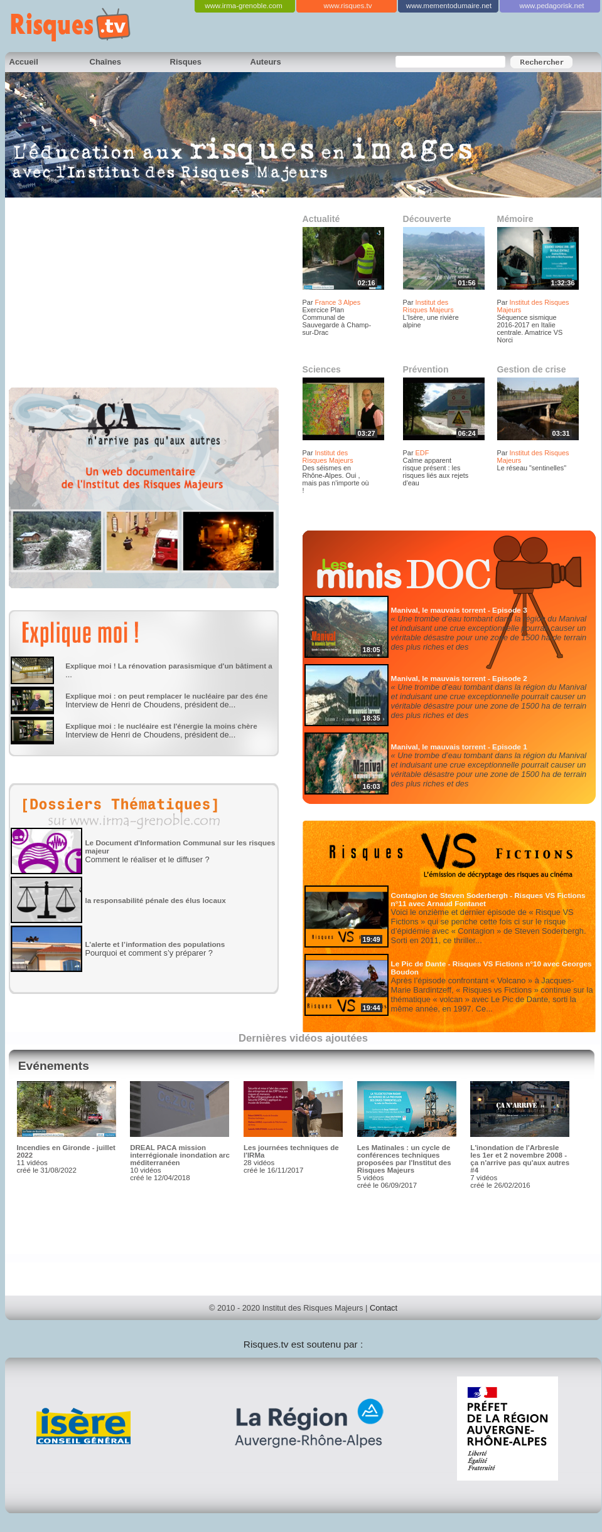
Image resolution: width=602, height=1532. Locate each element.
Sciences (322, 369)
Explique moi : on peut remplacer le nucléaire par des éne (166, 696)
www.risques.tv (348, 5)
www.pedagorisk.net (551, 5)
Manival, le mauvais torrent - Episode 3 (459, 610)
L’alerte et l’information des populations (155, 944)
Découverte (427, 219)
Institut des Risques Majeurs (428, 306)
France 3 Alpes (338, 302)
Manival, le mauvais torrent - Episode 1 (459, 746)
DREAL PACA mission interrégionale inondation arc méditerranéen (180, 1155)
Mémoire (515, 219)
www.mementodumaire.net (449, 5)
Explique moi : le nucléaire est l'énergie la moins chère (161, 726)
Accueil (23, 61)
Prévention (426, 369)
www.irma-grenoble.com (243, 5)
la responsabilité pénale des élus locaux (155, 900)
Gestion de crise (531, 369)
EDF (422, 453)
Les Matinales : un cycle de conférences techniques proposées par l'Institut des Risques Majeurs (404, 1159)
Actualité (321, 219)
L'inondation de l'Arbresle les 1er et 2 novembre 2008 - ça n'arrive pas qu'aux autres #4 (519, 1159)
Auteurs (265, 61)
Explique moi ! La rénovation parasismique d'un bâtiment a (168, 666)
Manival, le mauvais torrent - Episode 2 (459, 678)
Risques (186, 61)
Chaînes (106, 61)
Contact (383, 1308)
